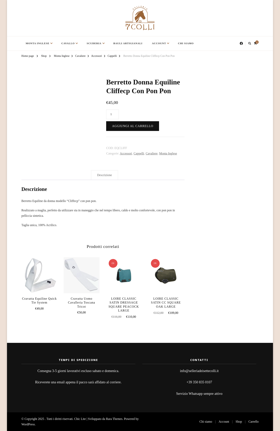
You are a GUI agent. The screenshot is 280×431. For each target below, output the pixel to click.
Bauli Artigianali (128, 43)
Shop (239, 421)
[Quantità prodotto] (112, 114)
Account (159, 43)
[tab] (104, 175)
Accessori (126, 153)
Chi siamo (186, 43)
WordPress (28, 424)
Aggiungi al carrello (132, 126)
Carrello (253, 421)
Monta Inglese (37, 43)
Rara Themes (114, 418)
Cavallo (68, 43)
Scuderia (94, 43)
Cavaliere (152, 153)
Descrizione (104, 175)
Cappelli (139, 153)
